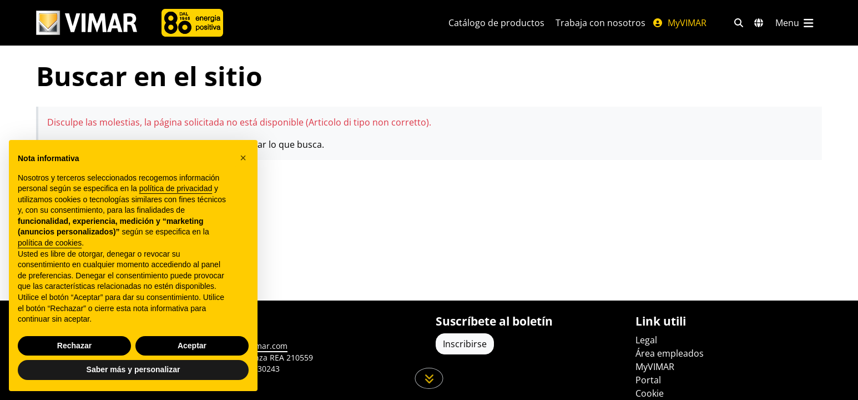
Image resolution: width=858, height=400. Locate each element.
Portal (648, 380)
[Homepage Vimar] (86, 23)
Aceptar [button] (192, 345)
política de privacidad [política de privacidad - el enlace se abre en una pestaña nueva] (176, 188)
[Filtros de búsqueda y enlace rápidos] (738, 22)
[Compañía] (192, 23)
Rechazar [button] (74, 345)
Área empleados (669, 353)
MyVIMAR (679, 23)
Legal (646, 340)
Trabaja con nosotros (600, 23)
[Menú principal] (795, 22)
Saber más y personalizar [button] (133, 369)
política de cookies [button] (50, 242)
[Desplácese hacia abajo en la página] (429, 378)
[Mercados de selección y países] (758, 22)
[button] (243, 158)
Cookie (649, 393)
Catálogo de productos (496, 23)
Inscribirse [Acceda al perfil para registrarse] (465, 344)
